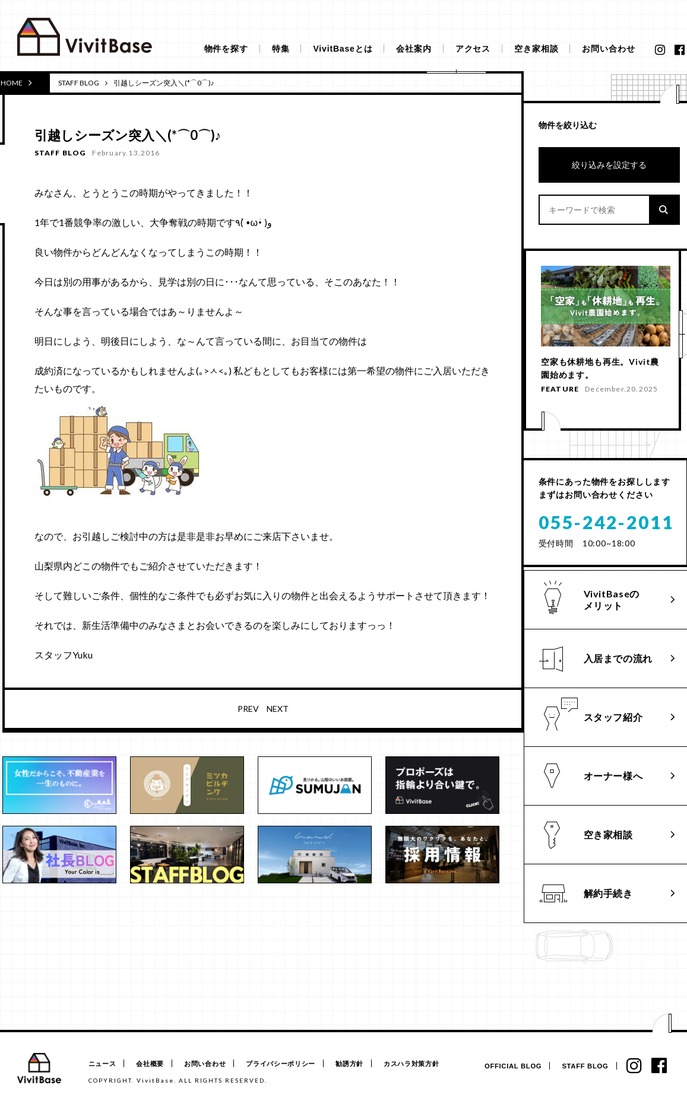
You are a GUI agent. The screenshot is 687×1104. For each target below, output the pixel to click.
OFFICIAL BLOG (508, 1066)
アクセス (472, 48)
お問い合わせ (608, 48)
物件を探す (226, 48)
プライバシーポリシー (291, 1064)
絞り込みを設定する (609, 165)
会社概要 (153, 1064)
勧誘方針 (363, 1064)
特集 (281, 48)
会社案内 (413, 48)
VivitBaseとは (342, 48)
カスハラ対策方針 (428, 1064)
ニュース (102, 1064)
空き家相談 (536, 48)
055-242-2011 (606, 535)
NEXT (278, 709)
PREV (248, 709)
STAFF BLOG (78, 82)
